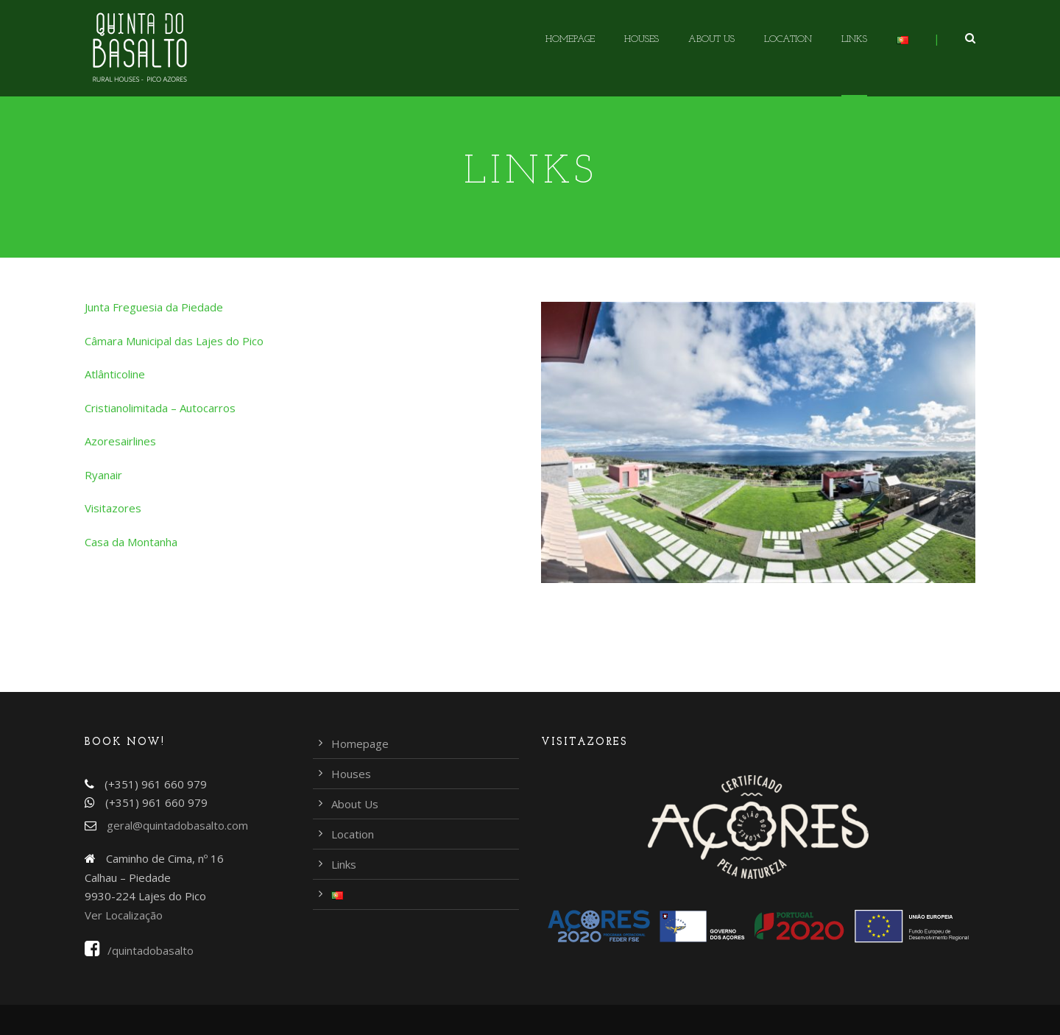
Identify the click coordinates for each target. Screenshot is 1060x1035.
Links (854, 39)
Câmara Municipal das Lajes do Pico (174, 340)
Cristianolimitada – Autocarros (160, 407)
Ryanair (103, 474)
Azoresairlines (120, 441)
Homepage (570, 39)
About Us (711, 39)
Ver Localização (124, 915)
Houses (641, 39)
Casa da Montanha (131, 541)
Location (788, 39)
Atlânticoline (115, 374)
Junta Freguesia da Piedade (154, 307)
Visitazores (113, 508)
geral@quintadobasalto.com (177, 825)
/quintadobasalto (139, 950)
